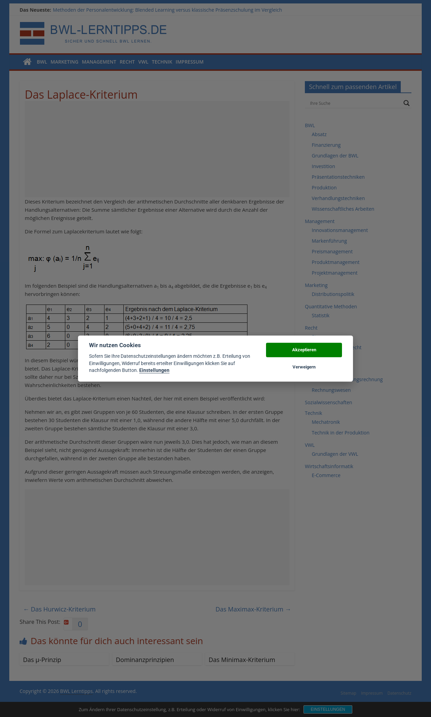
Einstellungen (154, 370)
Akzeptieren (304, 349)
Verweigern (304, 366)
